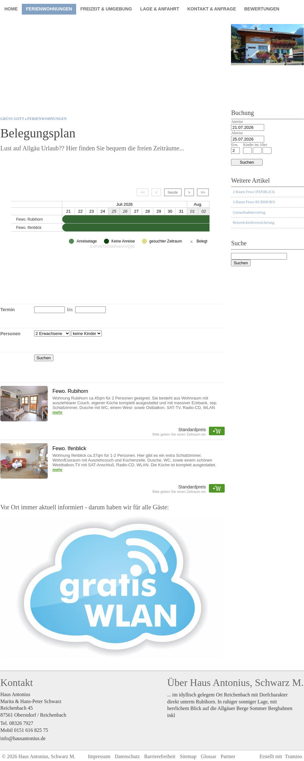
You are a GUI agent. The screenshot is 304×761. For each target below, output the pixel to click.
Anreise (237, 121)
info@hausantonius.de (23, 738)
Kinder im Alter (255, 144)
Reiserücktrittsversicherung (253, 222)
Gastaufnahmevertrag (249, 212)
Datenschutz (127, 756)
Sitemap (188, 756)
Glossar (208, 756)
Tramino (293, 756)
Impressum (99, 756)
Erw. (234, 144)
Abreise (237, 133)
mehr (57, 412)
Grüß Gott (12, 119)
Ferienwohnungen (47, 119)
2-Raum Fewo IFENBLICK (254, 192)
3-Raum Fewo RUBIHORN (254, 202)
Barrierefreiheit (159, 756)
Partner (228, 756)
